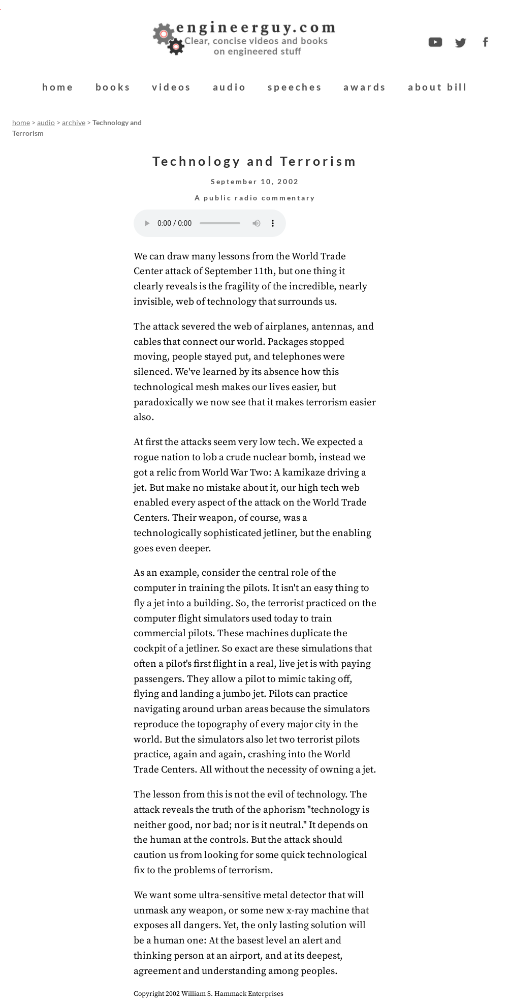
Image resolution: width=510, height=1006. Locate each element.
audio (230, 87)
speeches (295, 87)
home (58, 87)
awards (365, 87)
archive (73, 123)
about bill (438, 87)
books (113, 87)
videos (172, 87)
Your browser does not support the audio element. (210, 223)
